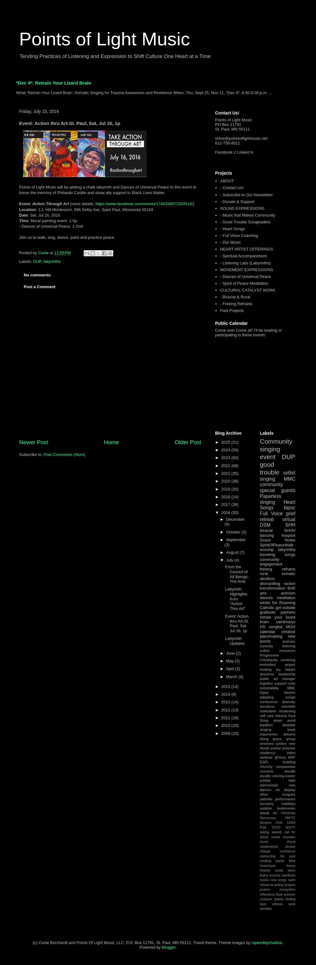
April (230, 668)
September (236, 539)
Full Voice (271, 513)
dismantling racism (277, 583)
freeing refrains (277, 569)
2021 (226, 473)
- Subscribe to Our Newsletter (246, 195)
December (235, 519)
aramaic (288, 641)
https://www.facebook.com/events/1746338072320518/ (144, 203)
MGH (290, 626)
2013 (226, 702)
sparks (279, 899)
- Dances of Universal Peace (245, 276)
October (234, 532)
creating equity (272, 861)
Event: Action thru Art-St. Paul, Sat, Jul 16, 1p (237, 623)
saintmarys (285, 621)
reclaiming (287, 711)
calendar (267, 631)
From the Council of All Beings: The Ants (236, 574)
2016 (226, 512)
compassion (285, 766)
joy (278, 669)
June (231, 653)
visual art (268, 813)
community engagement (271, 562)
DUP (37, 261)
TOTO (276, 827)
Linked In (245, 152)
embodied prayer (277, 664)
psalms (265, 889)
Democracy (268, 818)
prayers (290, 885)
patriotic (266, 799)
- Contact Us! (231, 187)
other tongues (277, 794)
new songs (279, 880)
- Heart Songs (232, 228)
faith (292, 780)
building (289, 762)
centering (288, 660)
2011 (226, 717)
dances (266, 597)
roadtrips (288, 803)
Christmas (288, 813)
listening (288, 646)
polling (279, 885)
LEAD (291, 822)
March (232, 676)
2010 (226, 725)
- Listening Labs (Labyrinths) (245, 263)
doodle (290, 771)
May (230, 661)
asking (264, 832)
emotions (267, 706)
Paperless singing (270, 499)
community (271, 484)
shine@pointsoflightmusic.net (241, 138)
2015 (226, 686)
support (280, 683)
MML (291, 688)
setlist (289, 472)
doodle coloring (272, 776)
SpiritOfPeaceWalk (276, 545)
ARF (291, 757)
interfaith (288, 706)
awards (277, 832)
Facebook (224, 152)
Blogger (168, 947)
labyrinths (52, 261)
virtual (288, 519)
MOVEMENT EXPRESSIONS (246, 269)
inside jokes (285, 870)
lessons (274, 875)
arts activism (277, 593)
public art (269, 679)
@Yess (280, 757)
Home (111, 442)
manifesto (288, 875)
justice (281, 743)
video (291, 753)
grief (290, 513)
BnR (291, 588)
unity (291, 683)
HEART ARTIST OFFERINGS (246, 249)
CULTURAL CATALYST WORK (247, 290)
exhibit (265, 780)
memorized (269, 785)
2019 (226, 489)
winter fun (269, 602)
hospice (288, 535)
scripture (266, 899)
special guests (277, 490)
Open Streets (277, 692)
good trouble (270, 468)
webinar (266, 757)
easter (290, 776)
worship (267, 549)
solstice (266, 808)
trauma (280, 716)
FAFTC (290, 818)
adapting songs (277, 697)
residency (267, 753)
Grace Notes (277, 540)
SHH (290, 525)
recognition (287, 889)
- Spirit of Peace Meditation (244, 283)
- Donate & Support (237, 201)
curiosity (266, 646)
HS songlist (271, 626)
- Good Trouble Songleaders (245, 222)
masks (264, 880)
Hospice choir (271, 822)
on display (285, 790)
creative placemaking (277, 634)
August (233, 552)
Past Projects (232, 310)
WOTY (290, 827)
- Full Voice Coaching (239, 235)
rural (264, 573)
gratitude (268, 612)
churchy (266, 766)
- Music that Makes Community (247, 215)
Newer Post (33, 442)
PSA (263, 827)
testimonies (286, 808)
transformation (272, 588)
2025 (226, 442)
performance (285, 799)
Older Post (188, 442)
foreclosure (268, 866)
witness (277, 904)
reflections (267, 894)
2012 (226, 710)
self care (267, 716)
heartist (265, 870)
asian (277, 720)
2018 (226, 497)
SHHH (289, 530)
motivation (268, 711)
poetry (276, 748)
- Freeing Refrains (236, 303)
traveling (267, 554)
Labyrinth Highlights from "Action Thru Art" (236, 599)
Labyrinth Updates (234, 641)
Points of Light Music (104, 39)
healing (266, 669)
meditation (286, 597)
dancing (267, 535)
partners (288, 612)
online (264, 650)
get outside (285, 607)
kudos (264, 875)
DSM (265, 525)
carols (275, 837)
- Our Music (230, 242)
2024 (226, 450)
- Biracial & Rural (235, 297)
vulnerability (269, 688)
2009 (226, 733)
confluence (287, 851)
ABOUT (227, 181)
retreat (267, 519)
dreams (289, 734)
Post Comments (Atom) (64, 454)
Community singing (276, 445)
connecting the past (277, 856)
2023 (226, 457)
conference (269, 702)
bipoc (289, 507)
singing (267, 479)
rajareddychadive (267, 942)
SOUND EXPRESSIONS (242, 208)
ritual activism (285, 894)
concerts (266, 771)
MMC (289, 479)
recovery (267, 803)
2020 (226, 481)
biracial (266, 530)
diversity (288, 702)
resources (287, 650)
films (292, 861)
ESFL (264, 762)
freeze (290, 866)
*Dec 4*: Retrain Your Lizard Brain (53, 82)
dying (264, 739)
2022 (226, 465)
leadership (287, 674)
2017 (226, 504)
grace (277, 739)
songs (290, 554)
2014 (226, 694)
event (268, 456)
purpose (288, 748)
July (230, 560)
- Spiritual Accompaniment (243, 256)
